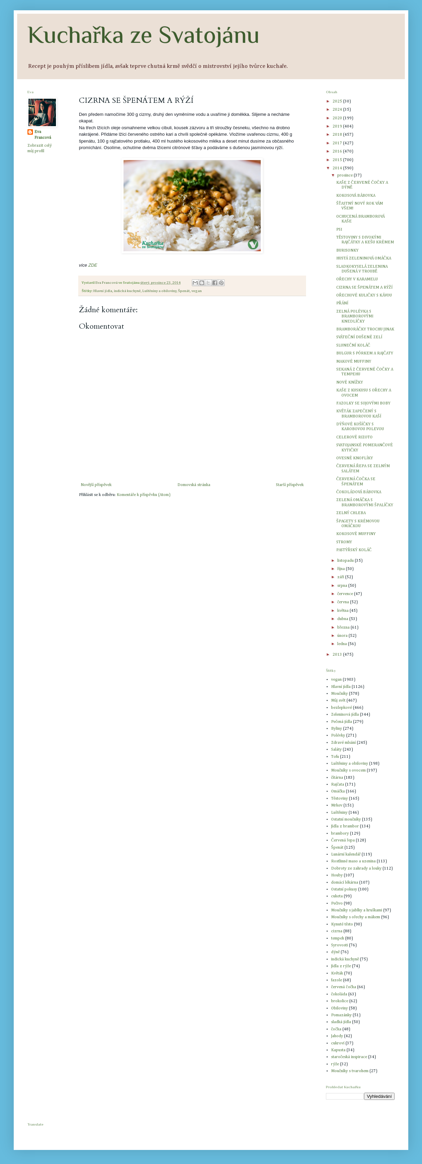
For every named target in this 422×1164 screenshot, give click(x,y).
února (343, 636)
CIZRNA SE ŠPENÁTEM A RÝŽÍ (364, 288)
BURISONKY (347, 250)
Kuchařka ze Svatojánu (143, 34)
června (343, 602)
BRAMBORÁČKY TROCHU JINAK (365, 329)
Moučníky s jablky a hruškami (356, 910)
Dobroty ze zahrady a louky (356, 868)
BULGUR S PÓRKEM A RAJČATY (364, 353)
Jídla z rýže (341, 966)
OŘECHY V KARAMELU (357, 279)
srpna (342, 586)
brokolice (339, 1001)
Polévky (338, 735)
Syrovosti (339, 945)
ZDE (92, 265)
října (341, 569)
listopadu (346, 561)
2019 (337, 126)
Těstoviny (339, 799)
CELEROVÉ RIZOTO (354, 437)
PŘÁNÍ (342, 303)
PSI (339, 230)
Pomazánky (341, 1015)
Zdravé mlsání (343, 743)
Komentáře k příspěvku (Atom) (143, 495)
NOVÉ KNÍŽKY (349, 382)
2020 (337, 118)
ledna (342, 644)
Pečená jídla (341, 722)
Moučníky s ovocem (348, 770)
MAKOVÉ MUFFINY (353, 362)
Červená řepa (343, 840)
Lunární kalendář (346, 854)
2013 (337, 655)
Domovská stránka (193, 485)
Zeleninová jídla (345, 715)
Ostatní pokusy (344, 889)
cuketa (337, 896)
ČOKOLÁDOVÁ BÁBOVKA (358, 492)
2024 (337, 110)
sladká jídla (341, 1022)
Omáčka (338, 791)
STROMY (344, 542)
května (343, 611)
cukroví (337, 1043)
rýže (335, 1064)
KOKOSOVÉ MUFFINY (356, 534)
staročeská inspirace (349, 1057)
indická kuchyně (127, 291)
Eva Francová (42, 135)
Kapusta (338, 1050)
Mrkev (336, 805)
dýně (335, 952)
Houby (337, 875)
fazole (336, 980)
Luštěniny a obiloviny (159, 291)
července (345, 594)
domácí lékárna (344, 883)
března (344, 628)
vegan (196, 291)
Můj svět (338, 701)
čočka (336, 1029)
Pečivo (337, 903)
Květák (337, 973)
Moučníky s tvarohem (349, 1071)
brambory (340, 834)
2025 (337, 101)
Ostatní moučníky (346, 819)
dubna (343, 619)
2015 (337, 160)
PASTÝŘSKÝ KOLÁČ (354, 550)
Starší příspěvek (290, 485)
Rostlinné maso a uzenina (353, 861)
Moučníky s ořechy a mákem (355, 917)
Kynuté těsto (342, 924)
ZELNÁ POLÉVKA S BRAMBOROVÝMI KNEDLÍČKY (354, 317)
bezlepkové (341, 708)
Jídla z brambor (345, 826)
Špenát (184, 291)
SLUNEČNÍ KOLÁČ (353, 345)
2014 (337, 168)
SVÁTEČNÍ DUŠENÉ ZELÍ (359, 337)
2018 (337, 135)
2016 (337, 151)
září (341, 577)
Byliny (336, 729)
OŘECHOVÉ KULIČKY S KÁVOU (364, 295)
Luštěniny (339, 813)
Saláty (336, 750)
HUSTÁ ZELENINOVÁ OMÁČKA (363, 258)
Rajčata (337, 785)
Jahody (337, 1036)
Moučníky (339, 694)
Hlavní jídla (102, 291)
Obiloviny (339, 1008)
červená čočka (343, 987)
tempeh (337, 938)
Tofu (335, 757)
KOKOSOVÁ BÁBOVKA (355, 196)
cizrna (336, 931)
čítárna (337, 778)
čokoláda (339, 994)
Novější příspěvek (96, 485)
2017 (337, 143)
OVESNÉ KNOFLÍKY (354, 458)
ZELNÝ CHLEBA (351, 513)
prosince (345, 175)
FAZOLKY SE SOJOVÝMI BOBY (363, 403)
